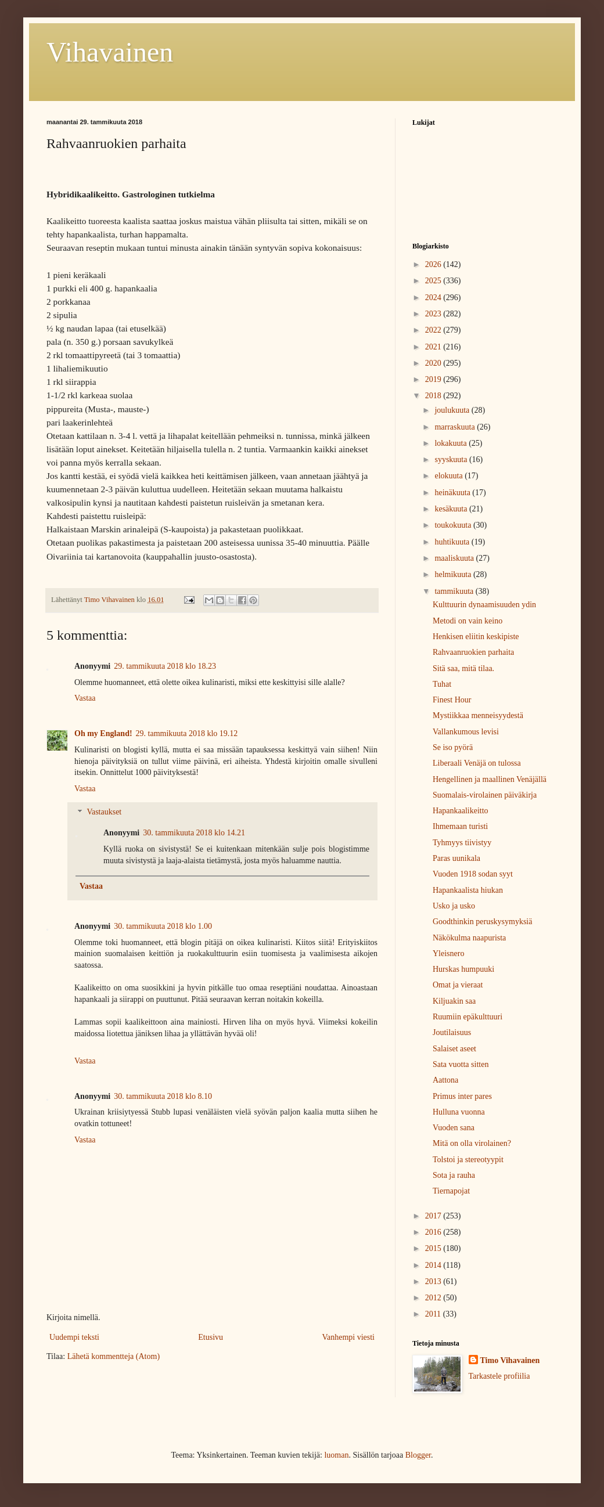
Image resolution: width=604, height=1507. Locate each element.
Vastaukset (104, 812)
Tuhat (442, 684)
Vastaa (85, 698)
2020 (434, 363)
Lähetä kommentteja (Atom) (113, 1356)
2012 (434, 1297)
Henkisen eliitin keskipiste (476, 636)
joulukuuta (452, 410)
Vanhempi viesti (348, 1337)
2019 (434, 379)
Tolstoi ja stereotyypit (468, 1159)
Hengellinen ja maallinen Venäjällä (490, 779)
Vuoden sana (453, 1127)
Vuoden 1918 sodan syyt (473, 874)
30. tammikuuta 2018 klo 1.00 (163, 926)
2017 (434, 1216)
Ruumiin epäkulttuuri (467, 1016)
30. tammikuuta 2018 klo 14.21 (194, 832)
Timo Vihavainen (510, 1360)
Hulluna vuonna (459, 1112)
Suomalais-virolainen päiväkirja (485, 795)
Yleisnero (448, 953)
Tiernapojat (451, 1191)
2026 (434, 264)
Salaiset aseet (454, 1048)
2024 (434, 297)
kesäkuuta (451, 508)
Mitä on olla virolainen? (472, 1143)
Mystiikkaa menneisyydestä (478, 715)
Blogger (418, 1455)
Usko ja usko (454, 906)
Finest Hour (452, 699)
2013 (434, 1281)
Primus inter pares (462, 1096)
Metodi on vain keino (467, 620)
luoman (336, 1455)
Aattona (445, 1080)
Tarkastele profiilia (499, 1376)
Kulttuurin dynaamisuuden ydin (484, 604)
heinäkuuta (453, 492)
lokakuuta (451, 443)
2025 (434, 280)
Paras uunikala (456, 858)
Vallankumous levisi (466, 731)
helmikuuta (453, 574)
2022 (434, 330)
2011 (434, 1314)
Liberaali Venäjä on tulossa (477, 763)
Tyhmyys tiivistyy (462, 842)
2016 (434, 1232)
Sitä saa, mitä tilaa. (463, 668)
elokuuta (449, 475)
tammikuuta (454, 591)
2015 (434, 1248)
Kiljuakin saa (454, 1001)
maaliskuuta (455, 558)
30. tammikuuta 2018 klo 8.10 (163, 1096)
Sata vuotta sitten (460, 1064)
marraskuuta (455, 427)
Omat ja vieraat (458, 984)
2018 (434, 395)
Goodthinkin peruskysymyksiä (483, 921)
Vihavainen (109, 52)
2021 (434, 346)
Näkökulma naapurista (469, 937)
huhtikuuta (452, 542)
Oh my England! (103, 733)
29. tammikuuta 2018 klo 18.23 (165, 666)
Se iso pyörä (453, 747)
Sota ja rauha (454, 1175)
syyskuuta (451, 459)
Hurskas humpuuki (463, 969)
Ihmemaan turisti (460, 826)
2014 (434, 1265)
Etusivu (210, 1337)
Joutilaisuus (452, 1032)
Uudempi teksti (74, 1337)
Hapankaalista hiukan (468, 890)
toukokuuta (453, 525)
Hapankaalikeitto (460, 810)
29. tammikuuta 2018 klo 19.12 (187, 733)
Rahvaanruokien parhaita (473, 652)
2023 (434, 313)
